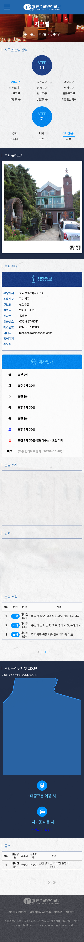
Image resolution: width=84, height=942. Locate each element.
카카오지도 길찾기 (42, 830)
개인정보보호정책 (17, 912)
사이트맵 (70, 912)
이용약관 (58, 912)
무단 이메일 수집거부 (40, 912)
